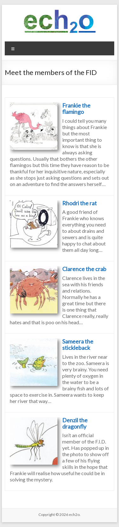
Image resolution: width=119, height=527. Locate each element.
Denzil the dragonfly (75, 423)
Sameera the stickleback (77, 344)
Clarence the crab (84, 268)
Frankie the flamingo (76, 108)
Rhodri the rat (79, 203)
